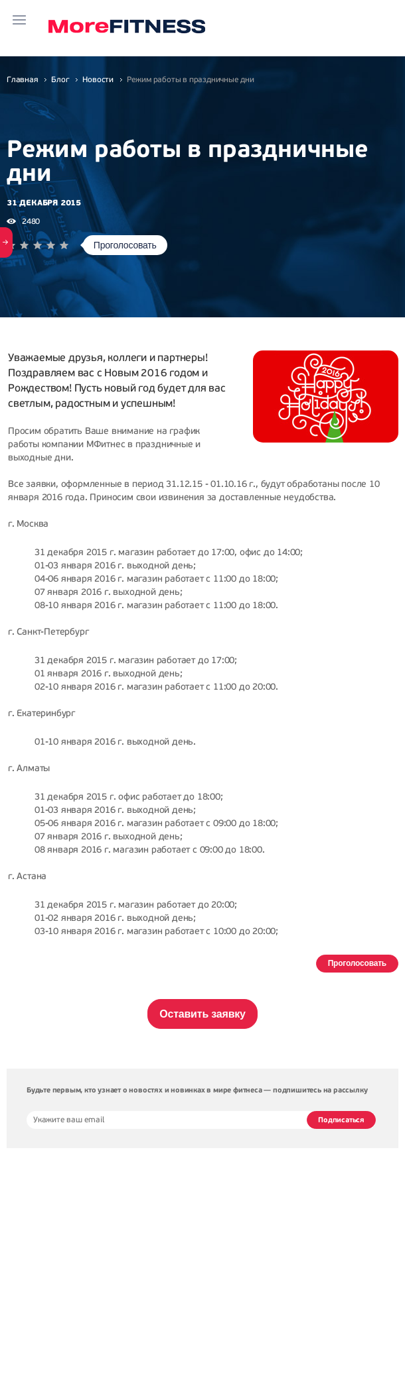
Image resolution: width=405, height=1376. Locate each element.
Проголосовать (125, 245)
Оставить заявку (202, 1014)
